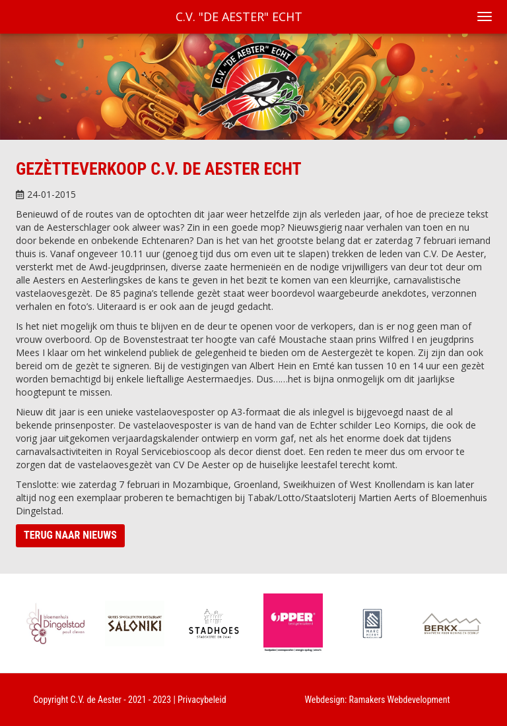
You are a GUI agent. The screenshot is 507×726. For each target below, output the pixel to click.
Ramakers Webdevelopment (399, 699)
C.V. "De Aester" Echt (239, 16)
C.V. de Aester (96, 699)
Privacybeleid (202, 699)
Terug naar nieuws (70, 535)
